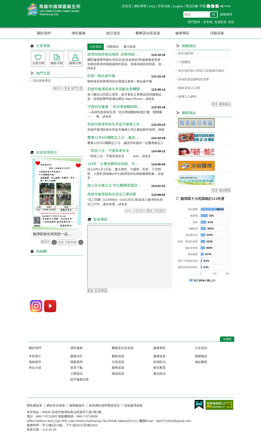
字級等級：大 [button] (217, 6)
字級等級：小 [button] (208, 6)
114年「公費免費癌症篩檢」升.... (113, 164)
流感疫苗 (220, 22)
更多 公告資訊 (156, 210)
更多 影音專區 (97, 290)
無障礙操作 (77, 405)
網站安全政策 (55, 405)
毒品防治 (159, 373)
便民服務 (78, 33)
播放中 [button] (57, 88)
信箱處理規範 (133, 405)
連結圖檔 (201, 362)
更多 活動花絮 (67, 242)
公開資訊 (76, 373)
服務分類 (75, 63)
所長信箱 (164, 6)
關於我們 (44, 33)
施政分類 (57, 63)
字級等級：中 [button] (213, 6)
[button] (213, 14)
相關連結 (201, 356)
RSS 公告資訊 (135, 210)
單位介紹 (35, 367)
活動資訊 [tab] (112, 46)
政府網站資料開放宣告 (104, 405)
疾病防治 (159, 362)
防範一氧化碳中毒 (101, 76)
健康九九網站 (187, 96)
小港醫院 (184, 62)
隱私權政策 (34, 405)
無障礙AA (219, 405)
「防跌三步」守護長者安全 (108, 151)
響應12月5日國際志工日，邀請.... (113, 137)
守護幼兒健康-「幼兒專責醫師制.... (114, 107)
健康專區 (182, 33)
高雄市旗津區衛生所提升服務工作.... (115, 124)
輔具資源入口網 (189, 88)
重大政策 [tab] (130, 46)
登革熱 (207, 22)
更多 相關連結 (221, 104)
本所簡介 (35, 356)
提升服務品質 (79, 379)
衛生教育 (159, 367)
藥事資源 (118, 367)
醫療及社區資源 (148, 33)
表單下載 (76, 367)
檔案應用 (76, 362)
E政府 (199, 404)
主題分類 (38, 63)
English (178, 6)
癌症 (231, 22)
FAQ (152, 6)
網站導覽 (140, 6)
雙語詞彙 (192, 6)
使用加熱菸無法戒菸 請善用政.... (113, 54)
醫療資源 (118, 356)
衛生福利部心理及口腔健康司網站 (201, 70)
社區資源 (118, 362)
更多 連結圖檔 (221, 190)
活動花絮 (217, 33)
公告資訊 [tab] (95, 46)
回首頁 (126, 6)
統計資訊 (113, 33)
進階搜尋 (226, 14)
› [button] (80, 242)
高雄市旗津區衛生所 (61, 10)
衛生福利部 (186, 53)
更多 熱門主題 (74, 88)
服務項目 (76, 356)
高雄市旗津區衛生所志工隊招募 (111, 194)
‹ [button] (54, 242)
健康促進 (159, 356)
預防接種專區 (41, 80)
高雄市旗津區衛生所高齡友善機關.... (115, 89)
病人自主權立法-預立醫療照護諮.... (114, 185)
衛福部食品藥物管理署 (193, 79)
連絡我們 (35, 362)
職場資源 (118, 373)
